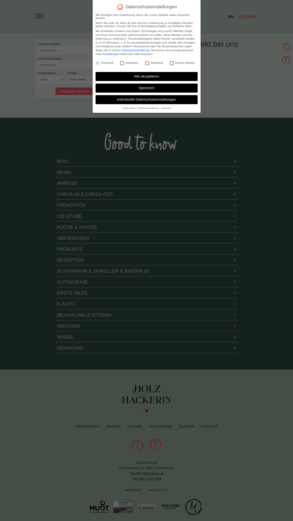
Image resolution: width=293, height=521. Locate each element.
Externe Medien (182, 60)
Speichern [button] (146, 85)
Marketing (154, 60)
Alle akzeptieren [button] (146, 74)
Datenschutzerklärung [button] (148, 106)
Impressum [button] (166, 106)
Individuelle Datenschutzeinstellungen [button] (146, 97)
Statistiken (129, 60)
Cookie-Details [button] (129, 106)
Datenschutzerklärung (135, 47)
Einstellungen (111, 51)
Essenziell (104, 60)
